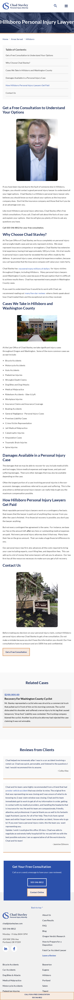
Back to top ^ (37, 907)
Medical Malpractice (12, 980)
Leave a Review (49, 955)
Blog (44, 931)
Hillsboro (30, 39)
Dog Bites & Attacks (12, 975)
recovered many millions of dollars (34, 268)
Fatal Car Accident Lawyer (54, 950)
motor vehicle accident (17, 790)
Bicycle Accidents (11, 964)
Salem (45, 986)
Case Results (48, 920)
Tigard (45, 991)
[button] (55, 6)
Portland (46, 980)
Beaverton (47, 964)
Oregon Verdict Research (53, 936)
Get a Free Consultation (16, 652)
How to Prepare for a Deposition (51, 943)
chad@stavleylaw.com (13, 923)
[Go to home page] (15, 6)
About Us (46, 915)
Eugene (45, 970)
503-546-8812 (9, 928)
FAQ (44, 925)
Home (5, 39)
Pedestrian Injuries (11, 991)
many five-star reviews (35, 293)
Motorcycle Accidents (13, 986)
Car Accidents (9, 970)
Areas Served (17, 39)
